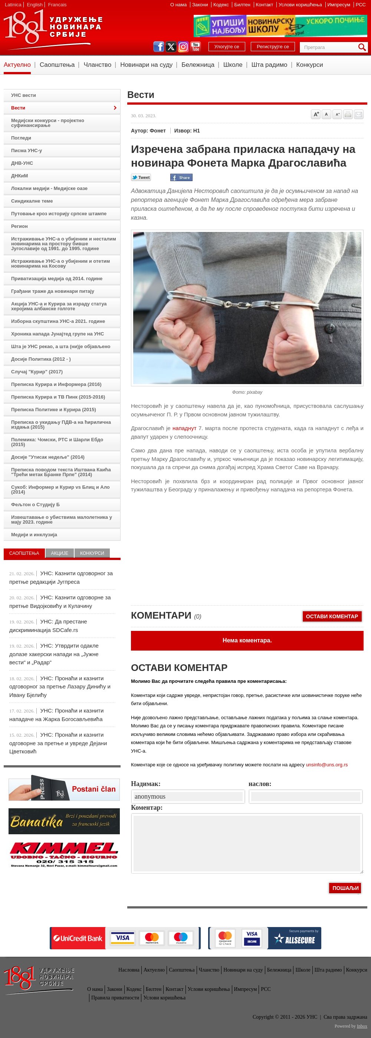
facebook (158, 46)
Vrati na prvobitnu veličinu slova (326, 114)
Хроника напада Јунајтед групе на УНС (57, 333)
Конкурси (309, 64)
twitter (171, 46)
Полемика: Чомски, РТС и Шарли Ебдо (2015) (57, 442)
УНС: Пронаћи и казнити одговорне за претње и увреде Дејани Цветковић (58, 742)
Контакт (265, 4)
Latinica (13, 4)
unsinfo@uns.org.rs (327, 764)
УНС (53, 29)
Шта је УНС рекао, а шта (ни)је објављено (61, 346)
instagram (183, 46)
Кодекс (221, 4)
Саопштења (57, 64)
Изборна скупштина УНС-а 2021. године (58, 321)
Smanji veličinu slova (337, 114)
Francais (57, 4)
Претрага (363, 47)
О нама (179, 4)
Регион (19, 226)
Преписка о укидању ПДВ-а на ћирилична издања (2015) (61, 424)
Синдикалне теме (32, 201)
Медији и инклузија (34, 534)
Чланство (97, 64)
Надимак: (146, 783)
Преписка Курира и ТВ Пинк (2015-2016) (58, 396)
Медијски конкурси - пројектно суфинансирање (47, 123)
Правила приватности (115, 998)
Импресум (340, 4)
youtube (195, 46)
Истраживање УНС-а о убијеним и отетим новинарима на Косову (60, 263)
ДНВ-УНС (22, 163)
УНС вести (23, 95)
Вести (18, 107)
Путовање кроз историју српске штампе (58, 213)
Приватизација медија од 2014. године (56, 278)
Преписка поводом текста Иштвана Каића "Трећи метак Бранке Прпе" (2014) (61, 472)
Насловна (128, 970)
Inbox (362, 1026)
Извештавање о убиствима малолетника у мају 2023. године (61, 519)
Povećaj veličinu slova (316, 114)
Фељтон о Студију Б (35, 504)
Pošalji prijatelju (359, 114)
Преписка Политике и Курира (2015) (53, 409)
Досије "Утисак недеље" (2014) (48, 457)
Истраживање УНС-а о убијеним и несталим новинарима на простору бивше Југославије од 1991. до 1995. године (63, 243)
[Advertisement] (186, 546)
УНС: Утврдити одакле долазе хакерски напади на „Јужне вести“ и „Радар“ (54, 653)
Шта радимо (270, 64)
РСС (361, 4)
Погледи (21, 137)
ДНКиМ (19, 175)
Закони (200, 4)
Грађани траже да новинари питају (52, 291)
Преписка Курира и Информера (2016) (56, 384)
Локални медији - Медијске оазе (49, 188)
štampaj (348, 114)
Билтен (243, 4)
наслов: (260, 783)
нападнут (185, 428)
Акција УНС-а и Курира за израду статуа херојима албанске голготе (59, 306)
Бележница (197, 64)
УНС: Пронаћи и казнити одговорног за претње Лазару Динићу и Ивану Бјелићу (60, 686)
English (35, 4)
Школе (233, 64)
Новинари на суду (146, 64)
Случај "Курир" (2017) (37, 371)
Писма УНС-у (26, 150)
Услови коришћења (301, 4)
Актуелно (17, 64)
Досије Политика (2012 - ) (41, 359)
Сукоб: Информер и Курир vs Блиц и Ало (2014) (60, 489)
